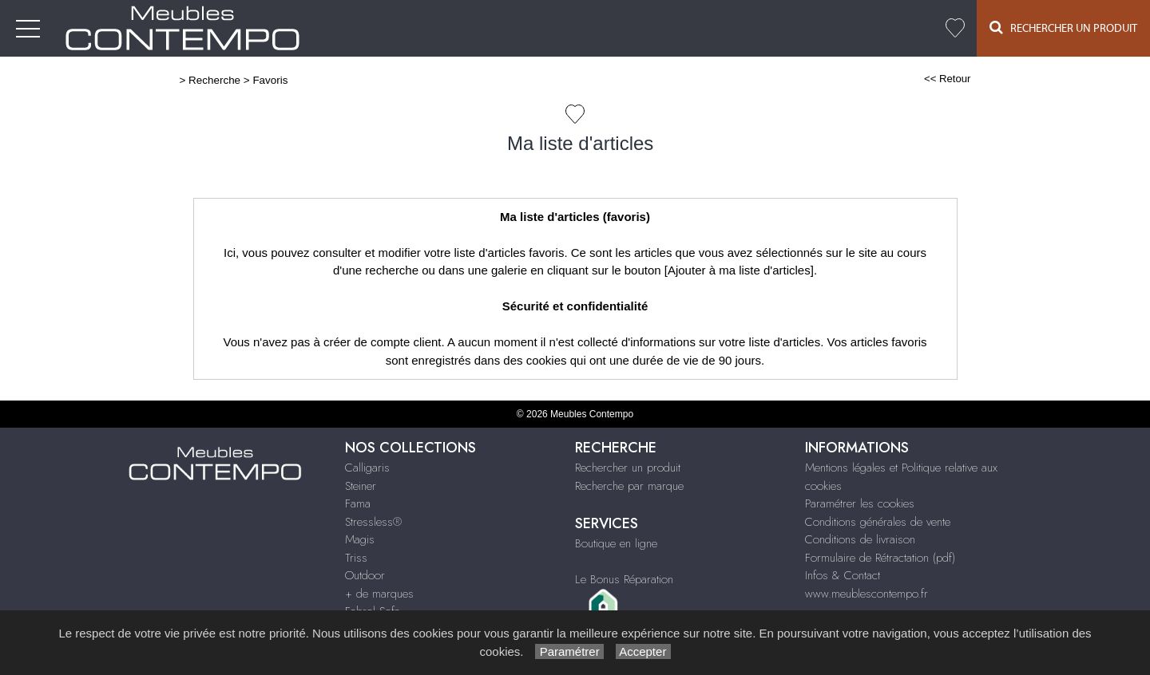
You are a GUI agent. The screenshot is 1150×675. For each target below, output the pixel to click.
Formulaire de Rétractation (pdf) (880, 557)
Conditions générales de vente (877, 522)
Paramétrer (569, 651)
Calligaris (367, 467)
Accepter (643, 651)
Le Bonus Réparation (624, 579)
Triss (356, 557)
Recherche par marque (629, 486)
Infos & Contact (842, 575)
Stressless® (373, 522)
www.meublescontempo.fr (866, 593)
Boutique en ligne (616, 543)
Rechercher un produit (627, 467)
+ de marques (379, 593)
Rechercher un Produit (1063, 27)
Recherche (214, 80)
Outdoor (365, 575)
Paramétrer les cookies (859, 503)
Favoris (270, 80)
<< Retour (947, 79)
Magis (360, 539)
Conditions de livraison (860, 539)
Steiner (360, 486)
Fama (358, 503)
